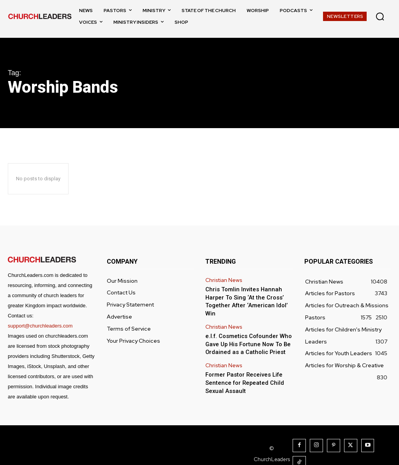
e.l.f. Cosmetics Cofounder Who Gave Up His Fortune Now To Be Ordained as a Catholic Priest (246, 333)
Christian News (223, 280)
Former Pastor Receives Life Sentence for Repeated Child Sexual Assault (241, 370)
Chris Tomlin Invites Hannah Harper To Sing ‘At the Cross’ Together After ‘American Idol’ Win (248, 296)
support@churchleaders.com (40, 326)
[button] (380, 16)
